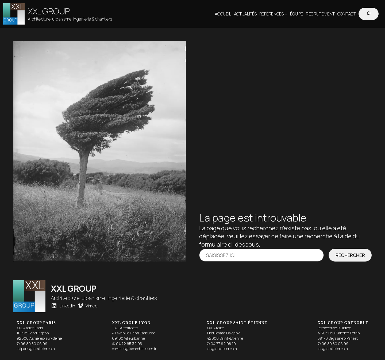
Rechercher (350, 255)
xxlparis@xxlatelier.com (36, 348)
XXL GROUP (49, 11)
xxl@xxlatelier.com (222, 348)
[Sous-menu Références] (286, 14)
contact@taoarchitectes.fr (134, 348)
